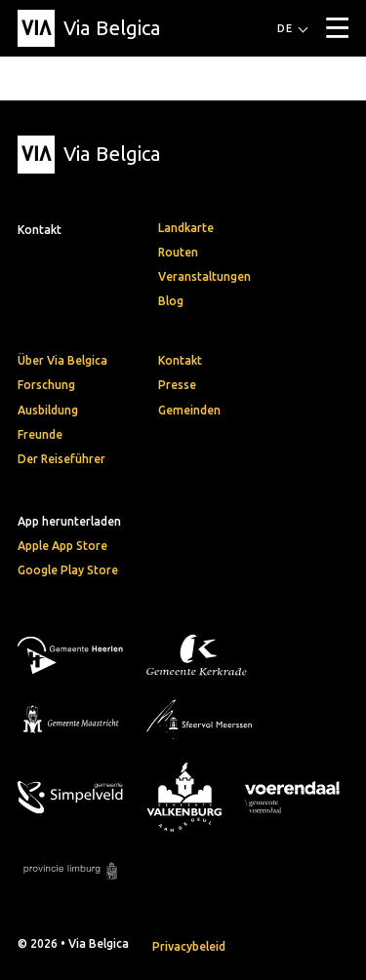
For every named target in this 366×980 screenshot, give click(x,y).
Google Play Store (68, 570)
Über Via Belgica (62, 360)
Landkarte (186, 227)
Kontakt (180, 360)
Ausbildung (48, 410)
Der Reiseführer (61, 458)
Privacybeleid (188, 946)
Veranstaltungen (204, 276)
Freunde (40, 434)
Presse (177, 384)
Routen (178, 252)
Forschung (46, 384)
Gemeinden (189, 410)
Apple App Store (62, 545)
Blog (170, 300)
